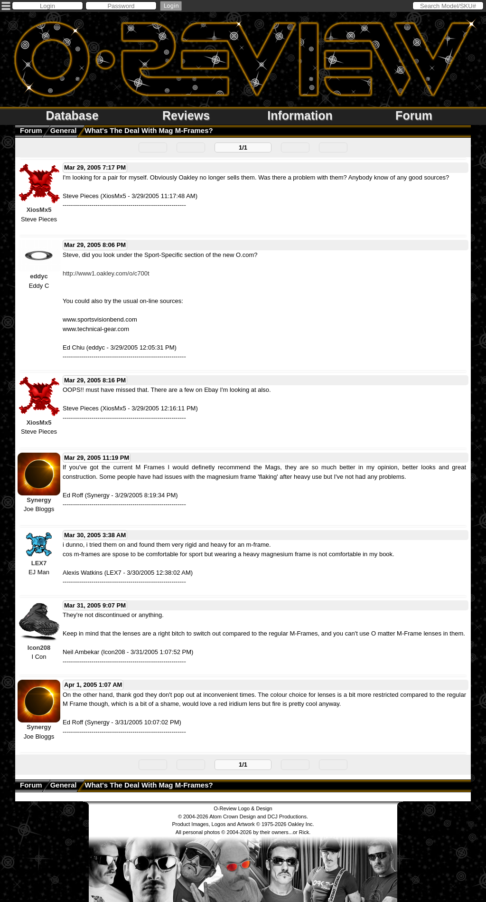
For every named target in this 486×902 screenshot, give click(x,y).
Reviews (186, 115)
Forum (413, 115)
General (63, 130)
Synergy (39, 499)
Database (72, 115)
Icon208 (39, 647)
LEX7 (39, 563)
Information (300, 115)
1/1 (243, 147)
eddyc (39, 276)
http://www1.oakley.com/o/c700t (106, 273)
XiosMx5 (39, 209)
